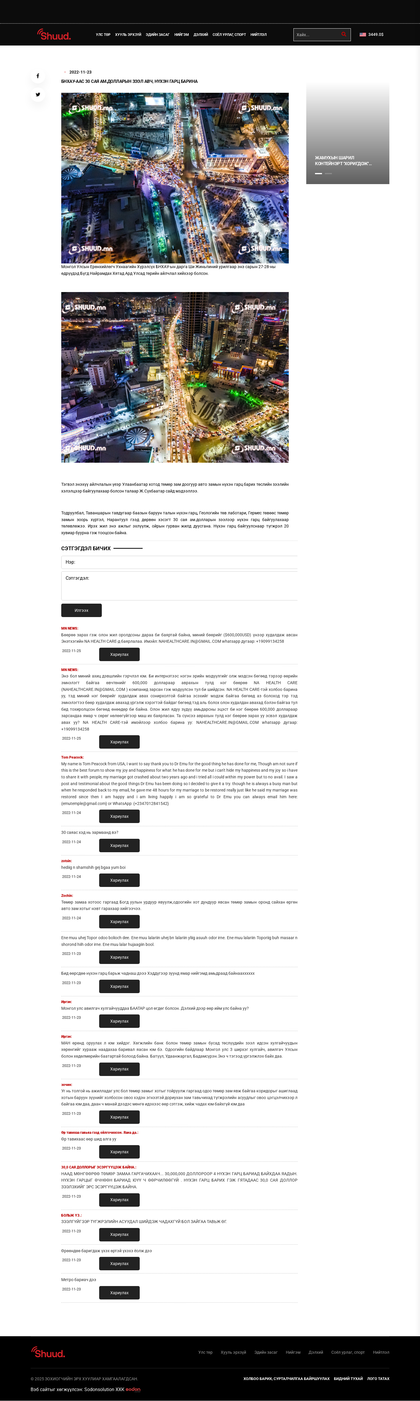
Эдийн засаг (158, 35)
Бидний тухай (348, 1379)
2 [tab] (328, 173)
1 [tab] (318, 58)
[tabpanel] (347, 133)
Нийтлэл (259, 35)
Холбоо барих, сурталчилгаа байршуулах (287, 1379)
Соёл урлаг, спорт (229, 35)
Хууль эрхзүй (128, 35)
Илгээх (81, 610)
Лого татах (378, 1379)
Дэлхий (201, 35)
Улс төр (103, 35)
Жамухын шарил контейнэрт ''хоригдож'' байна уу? (342, 161)
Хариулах (119, 654)
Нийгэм (182, 35)
